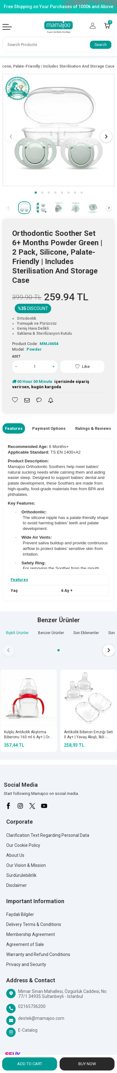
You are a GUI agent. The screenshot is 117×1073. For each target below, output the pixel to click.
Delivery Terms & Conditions (33, 924)
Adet (16, 356)
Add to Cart (29, 1063)
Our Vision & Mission (26, 865)
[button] (36, 192)
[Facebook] (8, 806)
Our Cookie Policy (23, 845)
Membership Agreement (30, 934)
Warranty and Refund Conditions (38, 954)
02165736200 (32, 1006)
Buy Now (87, 1063)
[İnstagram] (20, 806)
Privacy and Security (26, 964)
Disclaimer (16, 885)
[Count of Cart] (107, 26)
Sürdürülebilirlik (21, 875)
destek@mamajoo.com (41, 1018)
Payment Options (49, 428)
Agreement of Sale (25, 944)
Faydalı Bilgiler (20, 914)
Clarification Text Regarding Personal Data (47, 835)
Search (101, 45)
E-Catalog (27, 1030)
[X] (32, 806)
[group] (58, 130)
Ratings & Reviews (93, 428)
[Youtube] (44, 806)
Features (13, 428)
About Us (15, 855)
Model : (27, 349)
